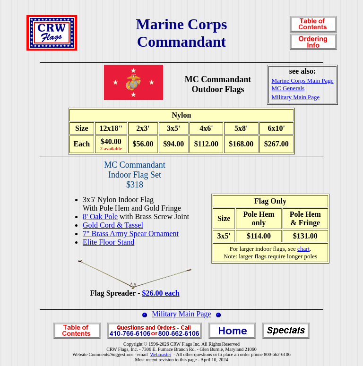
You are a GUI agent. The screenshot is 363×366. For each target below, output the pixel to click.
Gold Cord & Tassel (113, 225)
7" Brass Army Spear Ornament (131, 234)
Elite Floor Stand (108, 242)
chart (303, 248)
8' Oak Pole (100, 217)
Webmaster (160, 354)
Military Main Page (181, 314)
